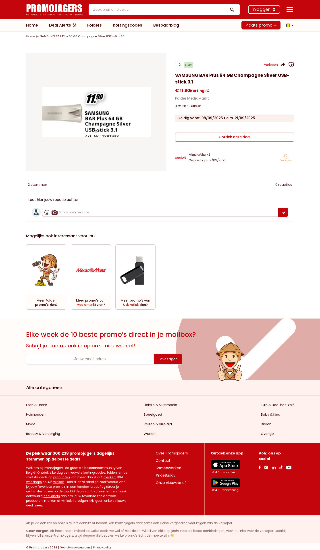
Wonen (150, 431)
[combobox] (164, 9)
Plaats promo (260, 25)
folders (112, 471)
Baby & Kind (270, 412)
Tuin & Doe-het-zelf (277, 403)
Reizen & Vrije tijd (158, 422)
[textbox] (160, 9)
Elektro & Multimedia (160, 403)
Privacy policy (102, 546)
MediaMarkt (199, 152)
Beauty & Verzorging (43, 431)
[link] (30, 36)
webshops (34, 480)
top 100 (69, 489)
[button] (288, 25)
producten (61, 475)
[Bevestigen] (283, 210)
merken (110, 475)
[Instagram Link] (266, 465)
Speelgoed (153, 412)
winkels (58, 480)
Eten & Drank (36, 403)
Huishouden (36, 412)
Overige (267, 431)
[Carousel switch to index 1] (96, 131)
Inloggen (261, 9)
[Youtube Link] (288, 465)
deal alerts (52, 494)
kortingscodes (94, 471)
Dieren (266, 422)
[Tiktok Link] (281, 465)
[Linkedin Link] (274, 465)
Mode (30, 422)
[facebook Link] (260, 465)
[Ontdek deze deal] (234, 137)
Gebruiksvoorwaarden (75, 546)
